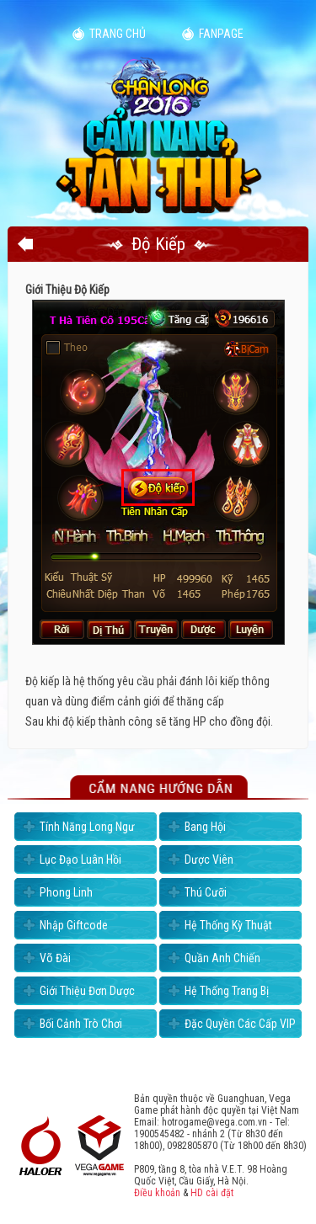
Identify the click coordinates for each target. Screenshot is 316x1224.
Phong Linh (66, 892)
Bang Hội (205, 826)
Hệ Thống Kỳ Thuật (228, 925)
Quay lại (25, 244)
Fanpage (221, 33)
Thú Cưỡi (206, 892)
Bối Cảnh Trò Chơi (81, 1023)
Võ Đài (55, 958)
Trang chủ (117, 33)
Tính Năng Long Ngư (87, 826)
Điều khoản (157, 1193)
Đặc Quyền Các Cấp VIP (240, 1023)
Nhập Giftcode (74, 925)
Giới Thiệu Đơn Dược (87, 991)
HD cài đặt (211, 1193)
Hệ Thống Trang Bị (227, 991)
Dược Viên (209, 859)
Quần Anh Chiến (222, 958)
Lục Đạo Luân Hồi (80, 859)
